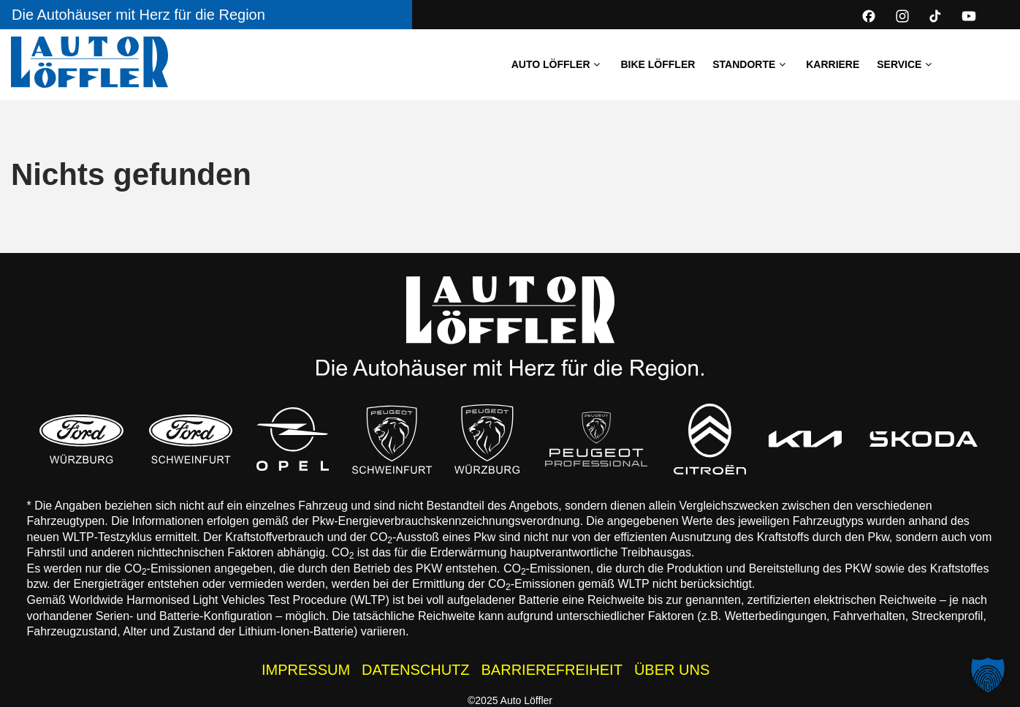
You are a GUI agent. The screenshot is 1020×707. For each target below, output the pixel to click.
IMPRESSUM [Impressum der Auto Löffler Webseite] (306, 670)
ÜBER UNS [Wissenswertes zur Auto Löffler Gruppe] (671, 670)
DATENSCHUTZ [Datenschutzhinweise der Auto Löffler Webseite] (415, 670)
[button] (988, 675)
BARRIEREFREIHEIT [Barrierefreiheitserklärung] (552, 670)
